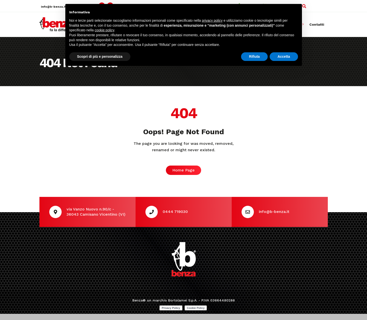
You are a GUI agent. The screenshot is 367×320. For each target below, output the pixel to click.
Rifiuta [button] (254, 56)
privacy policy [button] (212, 20)
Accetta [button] (284, 56)
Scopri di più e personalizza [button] (99, 56)
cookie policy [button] (104, 30)
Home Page (183, 170)
